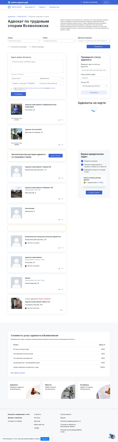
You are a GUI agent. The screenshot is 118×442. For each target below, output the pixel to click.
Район (45, 38)
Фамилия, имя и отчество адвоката (90, 65)
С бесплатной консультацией (17, 47)
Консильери (29, 208)
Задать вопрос (15, 7)
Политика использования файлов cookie (70, 431)
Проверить (94, 92)
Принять (45, 439)
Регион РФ (85, 82)
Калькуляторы (54, 7)
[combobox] (24, 41)
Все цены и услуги (18, 373)
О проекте (37, 414)
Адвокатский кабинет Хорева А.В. (38, 167)
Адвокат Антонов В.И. (33, 129)
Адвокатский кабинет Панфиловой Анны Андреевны (40, 106)
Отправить (18, 94)
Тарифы (36, 428)
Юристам (37, 421)
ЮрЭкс (27, 278)
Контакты (37, 418)
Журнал (62, 418)
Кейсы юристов (39, 424)
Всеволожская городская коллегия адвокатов (43, 237)
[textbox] (24, 40)
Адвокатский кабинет (33, 257)
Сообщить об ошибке (15, 421)
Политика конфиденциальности (70, 421)
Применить (98, 46)
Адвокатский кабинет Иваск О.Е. (37, 302)
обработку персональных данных (33, 88)
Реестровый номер (88, 74)
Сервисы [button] (42, 7)
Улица (10, 38)
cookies (15, 439)
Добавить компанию (89, 2)
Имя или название (85, 38)
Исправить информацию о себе (19, 414)
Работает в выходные (36, 47)
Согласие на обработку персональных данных (68, 425)
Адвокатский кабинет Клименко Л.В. (39, 188)
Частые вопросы (65, 414)
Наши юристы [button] (29, 7)
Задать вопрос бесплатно (21, 57)
